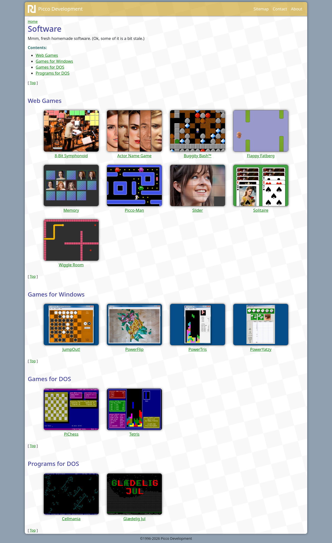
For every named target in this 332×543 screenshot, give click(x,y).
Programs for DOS (52, 73)
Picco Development (60, 8)
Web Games (47, 55)
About (296, 9)
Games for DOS (50, 67)
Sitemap (261, 9)
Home (33, 21)
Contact (280, 9)
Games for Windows (54, 61)
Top (33, 82)
